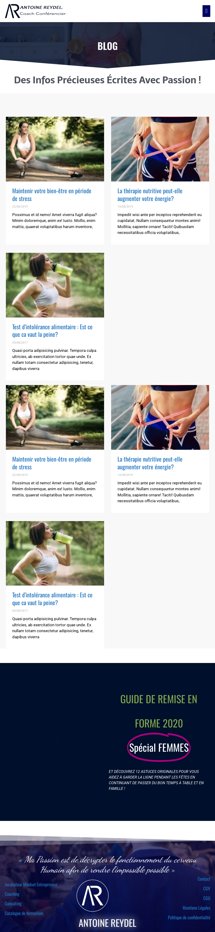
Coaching (12, 893)
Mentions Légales (196, 907)
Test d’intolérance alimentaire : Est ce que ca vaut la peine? (52, 330)
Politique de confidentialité (189, 917)
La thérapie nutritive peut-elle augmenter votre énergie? (150, 194)
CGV (206, 888)
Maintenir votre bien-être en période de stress (51, 194)
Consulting (13, 903)
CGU (206, 898)
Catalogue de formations (24, 913)
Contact (204, 878)
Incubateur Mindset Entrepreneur (31, 884)
